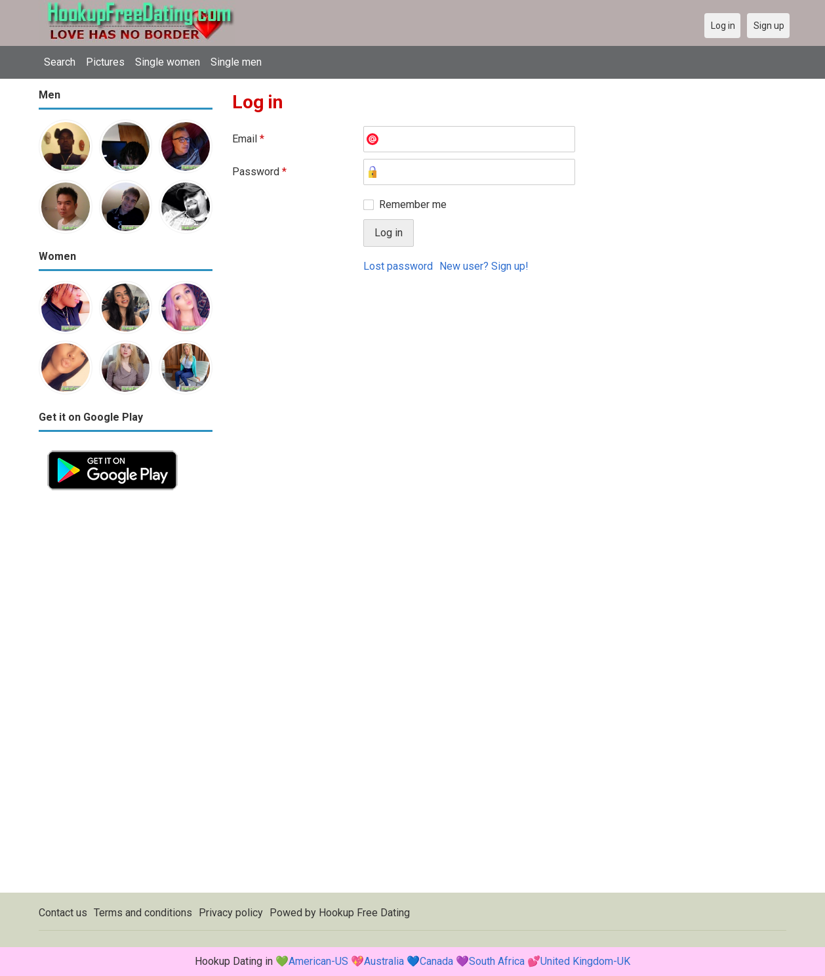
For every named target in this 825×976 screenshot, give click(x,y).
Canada (436, 961)
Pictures (105, 62)
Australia (384, 961)
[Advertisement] (125, 696)
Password (259, 171)
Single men (236, 62)
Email (248, 139)
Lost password (398, 266)
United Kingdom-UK (585, 961)
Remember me (413, 204)
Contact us (63, 912)
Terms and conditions (143, 912)
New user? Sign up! (484, 266)
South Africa (497, 961)
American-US (318, 961)
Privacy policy (231, 912)
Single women (167, 62)
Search (59, 62)
